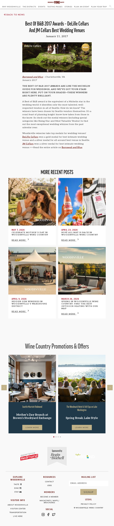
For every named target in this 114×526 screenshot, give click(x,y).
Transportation (17, 512)
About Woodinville (18, 505)
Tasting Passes (54, 6)
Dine (16, 488)
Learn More (32, 427)
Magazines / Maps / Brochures (49, 502)
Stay (16, 492)
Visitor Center (18, 509)
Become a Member (49, 497)
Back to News (14, 14)
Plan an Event (81, 6)
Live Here (18, 516)
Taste (16, 484)
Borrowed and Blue (32, 76)
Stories (68, 6)
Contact (49, 482)
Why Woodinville (11, 6)
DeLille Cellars (30, 136)
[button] (53, 436)
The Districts (29, 6)
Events (41, 6)
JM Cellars (28, 143)
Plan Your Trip (99, 6)
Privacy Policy (88, 504)
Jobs (49, 485)
